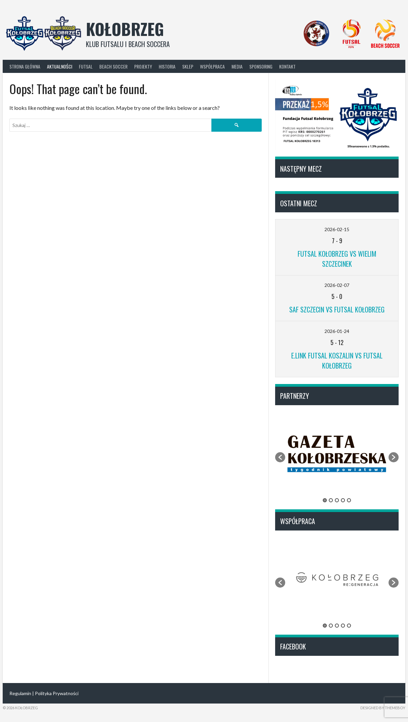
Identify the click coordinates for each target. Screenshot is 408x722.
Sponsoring (260, 66)
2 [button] (331, 500)
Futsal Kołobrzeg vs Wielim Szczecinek (337, 259)
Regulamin (20, 693)
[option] (337, 453)
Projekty (143, 66)
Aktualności (59, 66)
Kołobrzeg (125, 29)
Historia (167, 66)
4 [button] (343, 500)
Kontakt (287, 66)
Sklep (187, 66)
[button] (280, 457)
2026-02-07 (336, 285)
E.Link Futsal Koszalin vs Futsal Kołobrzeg (336, 360)
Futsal (86, 66)
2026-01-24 (336, 331)
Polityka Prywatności (57, 693)
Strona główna (24, 66)
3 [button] (337, 500)
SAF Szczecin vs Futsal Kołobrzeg (337, 309)
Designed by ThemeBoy (382, 708)
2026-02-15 (336, 229)
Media (237, 66)
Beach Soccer (113, 66)
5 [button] (349, 500)
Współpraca (212, 66)
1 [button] (325, 500)
